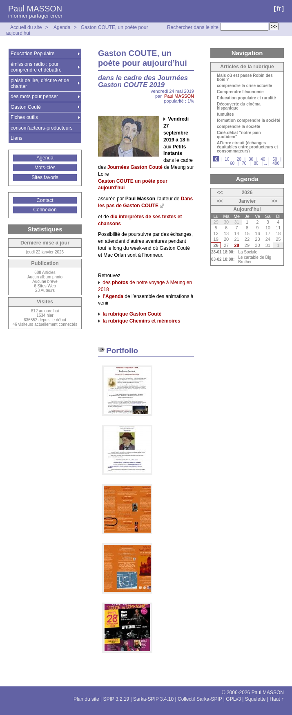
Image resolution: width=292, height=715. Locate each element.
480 (275, 163)
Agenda (61, 27)
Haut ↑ (277, 699)
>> (274, 201)
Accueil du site (26, 27)
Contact (44, 200)
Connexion (44, 210)
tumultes (225, 114)
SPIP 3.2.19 (116, 699)
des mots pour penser (34, 96)
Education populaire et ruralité (246, 98)
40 (263, 159)
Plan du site (86, 699)
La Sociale (247, 252)
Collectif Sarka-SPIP (200, 699)
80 (256, 163)
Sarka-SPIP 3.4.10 (153, 699)
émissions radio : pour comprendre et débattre (36, 67)
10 (227, 159)
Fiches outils (24, 117)
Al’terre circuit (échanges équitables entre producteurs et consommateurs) (247, 147)
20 (239, 159)
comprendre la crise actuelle (244, 86)
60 (232, 163)
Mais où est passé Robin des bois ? (245, 78)
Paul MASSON (35, 8)
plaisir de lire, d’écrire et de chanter (40, 83)
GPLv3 (233, 699)
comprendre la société (238, 127)
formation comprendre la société (248, 121)
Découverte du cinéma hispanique (239, 106)
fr (278, 8)
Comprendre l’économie (240, 92)
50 (274, 159)
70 (244, 163)
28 (236, 245)
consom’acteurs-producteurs (41, 128)
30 (251, 159)
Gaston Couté (26, 107)
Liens (16, 138)
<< (220, 192)
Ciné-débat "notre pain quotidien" (239, 135)
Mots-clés (44, 167)
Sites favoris (44, 177)
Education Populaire (32, 53)
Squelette (255, 699)
